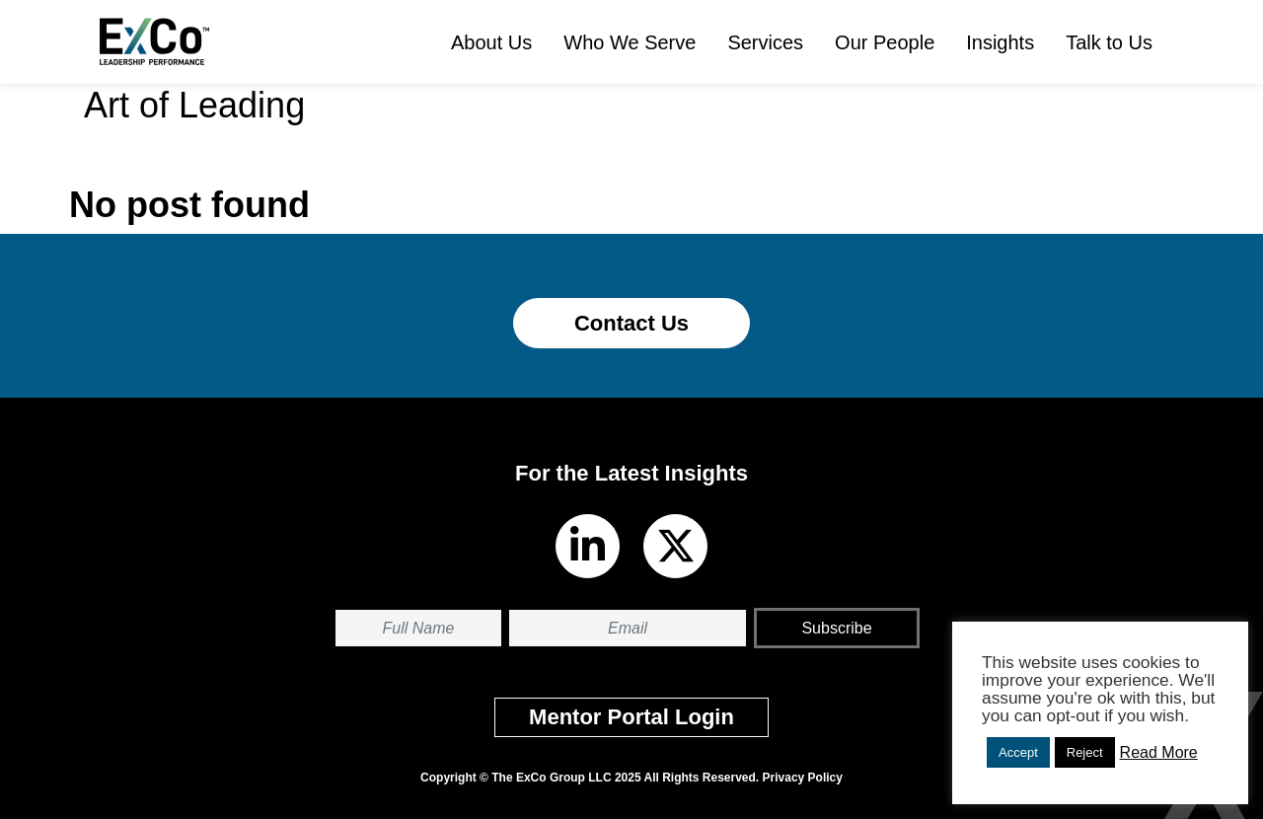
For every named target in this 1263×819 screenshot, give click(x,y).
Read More (1159, 752)
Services (765, 42)
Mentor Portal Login (631, 717)
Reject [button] (1085, 752)
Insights (1000, 42)
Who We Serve (629, 42)
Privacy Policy (803, 777)
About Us (491, 42)
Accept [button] (1018, 752)
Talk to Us (1109, 42)
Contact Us (631, 323)
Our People (884, 42)
